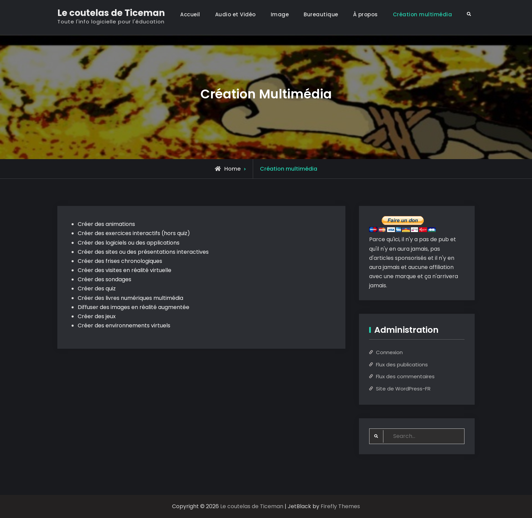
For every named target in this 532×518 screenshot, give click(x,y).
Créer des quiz (97, 288)
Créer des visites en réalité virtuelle (124, 270)
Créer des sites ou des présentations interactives (143, 252)
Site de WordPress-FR (403, 388)
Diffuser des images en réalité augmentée (133, 307)
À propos (365, 14)
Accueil (190, 14)
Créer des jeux (97, 316)
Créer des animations (106, 224)
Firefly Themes (340, 506)
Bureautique (321, 14)
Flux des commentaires (405, 376)
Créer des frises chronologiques (120, 261)
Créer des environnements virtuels (124, 325)
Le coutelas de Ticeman (111, 13)
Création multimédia (422, 14)
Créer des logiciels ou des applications (128, 243)
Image (280, 14)
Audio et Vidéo (235, 14)
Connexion (389, 352)
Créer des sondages (104, 279)
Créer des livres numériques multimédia (130, 298)
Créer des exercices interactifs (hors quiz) (134, 233)
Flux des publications (402, 364)
